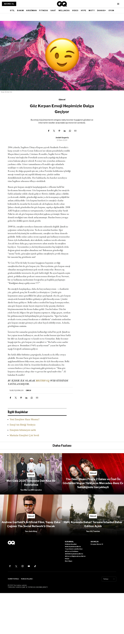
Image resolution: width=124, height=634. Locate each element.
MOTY (92, 10)
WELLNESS (64, 10)
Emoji (28, 390)
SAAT (53, 10)
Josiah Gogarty (62, 137)
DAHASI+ (101, 10)
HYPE (83, 10)
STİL (12, 10)
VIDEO (75, 10)
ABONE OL (9, 4)
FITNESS (43, 10)
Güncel (62, 99)
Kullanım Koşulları (27, 579)
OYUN (111, 10)
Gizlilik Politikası (13, 579)
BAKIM (20, 10)
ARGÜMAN (31, 10)
